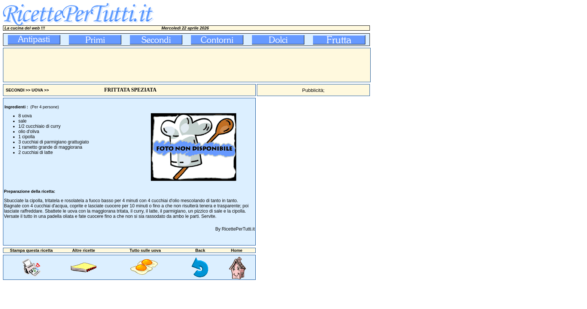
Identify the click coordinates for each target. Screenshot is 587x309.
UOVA (37, 90)
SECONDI (15, 90)
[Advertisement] (139, 65)
